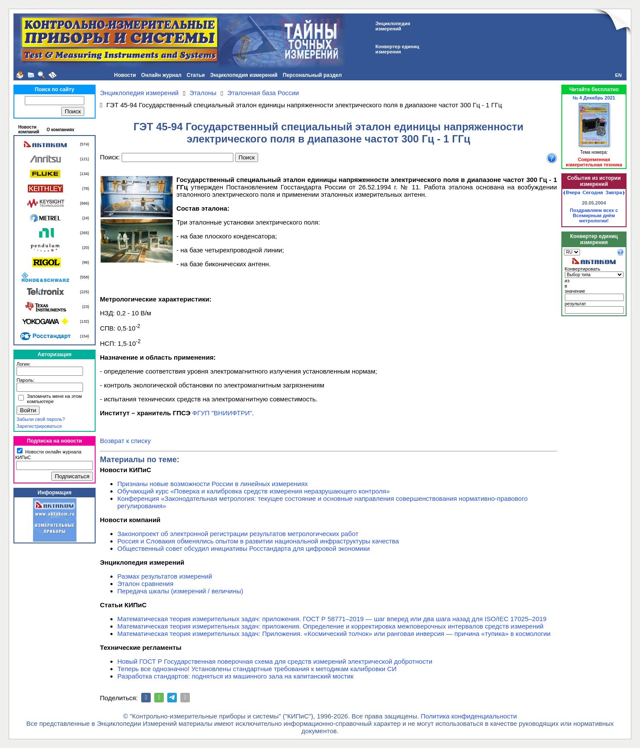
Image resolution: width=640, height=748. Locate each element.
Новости (125, 75)
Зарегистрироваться (39, 426)
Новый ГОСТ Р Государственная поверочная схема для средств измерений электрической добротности (274, 661)
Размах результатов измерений (164, 576)
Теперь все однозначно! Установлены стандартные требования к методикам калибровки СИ (257, 668)
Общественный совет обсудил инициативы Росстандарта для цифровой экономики (243, 548)
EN (618, 75)
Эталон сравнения (145, 583)
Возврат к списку (125, 440)
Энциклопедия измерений (243, 75)
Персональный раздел (312, 75)
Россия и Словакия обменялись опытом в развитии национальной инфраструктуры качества (258, 541)
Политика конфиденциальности (469, 716)
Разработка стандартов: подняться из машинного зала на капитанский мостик (235, 676)
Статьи (196, 75)
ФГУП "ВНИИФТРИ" (222, 413)
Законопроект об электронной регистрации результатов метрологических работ (237, 533)
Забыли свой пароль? (41, 419)
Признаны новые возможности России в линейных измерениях (212, 483)
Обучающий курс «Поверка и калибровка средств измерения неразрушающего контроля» (253, 491)
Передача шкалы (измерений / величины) (180, 591)
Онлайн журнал (161, 75)
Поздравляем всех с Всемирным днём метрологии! (594, 215)
